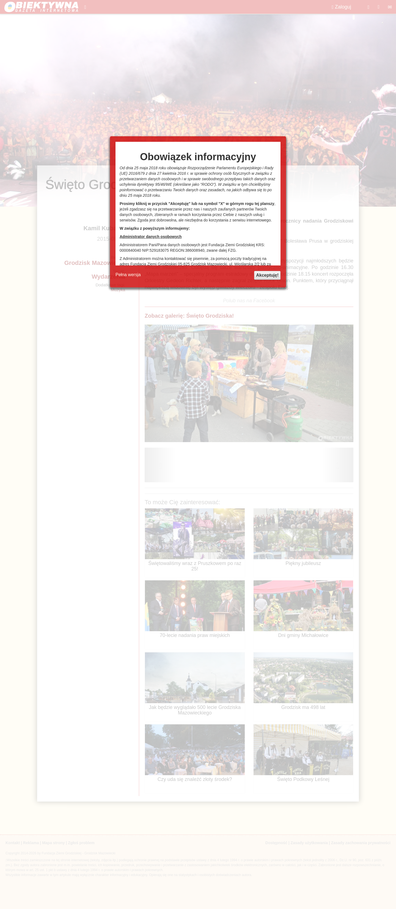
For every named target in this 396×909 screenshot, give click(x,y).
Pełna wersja (128, 274)
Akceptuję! (267, 275)
